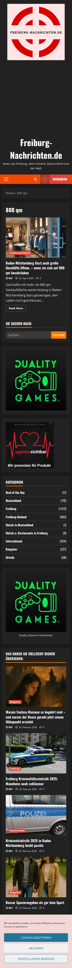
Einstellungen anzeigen (36, 959)
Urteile (10, 557)
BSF (11, 278)
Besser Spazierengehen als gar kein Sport (35, 902)
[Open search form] (35, 179)
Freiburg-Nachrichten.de (36, 148)
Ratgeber (11, 549)
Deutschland (13, 500)
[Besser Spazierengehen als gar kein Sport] (36, 877)
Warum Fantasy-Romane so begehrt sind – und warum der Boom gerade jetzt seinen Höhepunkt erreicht (35, 716)
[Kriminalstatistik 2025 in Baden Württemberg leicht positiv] (36, 815)
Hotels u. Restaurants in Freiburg (27, 533)
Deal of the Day (15, 492)
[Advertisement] (36, 98)
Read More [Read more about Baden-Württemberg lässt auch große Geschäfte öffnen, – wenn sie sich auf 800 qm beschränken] (17, 309)
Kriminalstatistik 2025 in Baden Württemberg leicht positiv (28, 843)
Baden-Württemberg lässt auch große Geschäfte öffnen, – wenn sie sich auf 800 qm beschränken (36, 237)
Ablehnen (36, 948)
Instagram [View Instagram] (53, 179)
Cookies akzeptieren (36, 938)
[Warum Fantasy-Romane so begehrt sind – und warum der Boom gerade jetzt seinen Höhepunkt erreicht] (36, 686)
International (14, 541)
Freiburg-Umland (20, 252)
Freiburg (11, 508)
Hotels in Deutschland (19, 525)
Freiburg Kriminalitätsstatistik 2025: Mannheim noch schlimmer (32, 781)
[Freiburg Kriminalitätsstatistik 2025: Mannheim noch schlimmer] (36, 753)
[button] (6, 179)
